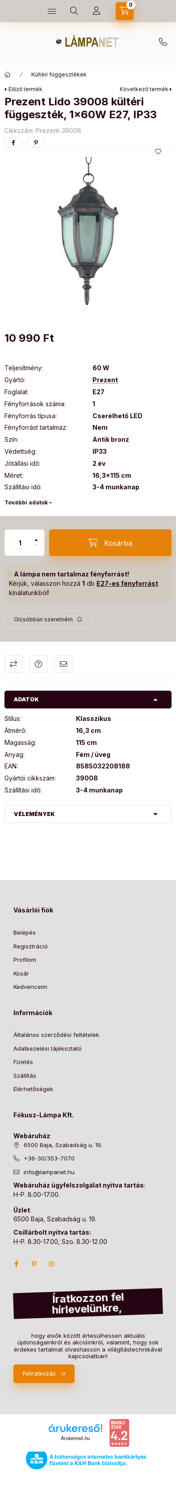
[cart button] (125, 11)
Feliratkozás (39, 1373)
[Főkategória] (7, 75)
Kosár (21, 973)
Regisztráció (30, 946)
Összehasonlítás (13, 664)
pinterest (34, 1264)
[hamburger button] (52, 11)
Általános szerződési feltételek (56, 1034)
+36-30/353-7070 (163, 42)
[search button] (74, 11)
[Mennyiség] (20, 543)
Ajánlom (63, 664)
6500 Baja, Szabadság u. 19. (63, 1144)
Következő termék (144, 89)
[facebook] (13, 142)
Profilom (24, 959)
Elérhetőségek (33, 1088)
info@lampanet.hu (49, 1172)
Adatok (26, 699)
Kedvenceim (30, 986)
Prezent (105, 380)
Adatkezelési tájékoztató (47, 1048)
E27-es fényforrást (127, 583)
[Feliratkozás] (48, 619)
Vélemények (34, 814)
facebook (16, 1264)
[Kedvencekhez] (158, 151)
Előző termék (25, 89)
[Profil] (96, 11)
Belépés (24, 932)
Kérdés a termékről (38, 664)
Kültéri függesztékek (59, 74)
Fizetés (23, 1061)
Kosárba (156, 1478)
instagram (52, 1264)
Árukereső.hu (75, 1438)
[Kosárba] (110, 542)
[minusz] (36, 545)
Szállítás (24, 1075)
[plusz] (36, 540)
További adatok (26, 502)
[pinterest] (36, 142)
